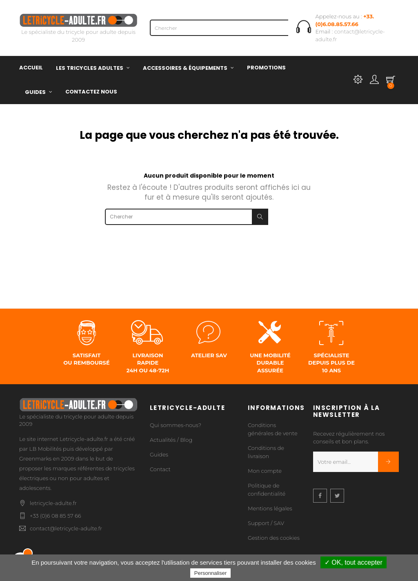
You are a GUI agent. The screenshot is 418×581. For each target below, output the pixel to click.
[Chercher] (231, 28)
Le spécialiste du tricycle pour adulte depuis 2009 (78, 29)
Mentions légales (270, 508)
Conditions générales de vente (273, 429)
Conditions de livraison (266, 452)
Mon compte (265, 470)
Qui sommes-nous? (175, 425)
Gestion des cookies (274, 537)
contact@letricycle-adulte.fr (66, 528)
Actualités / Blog (171, 439)
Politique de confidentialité (266, 489)
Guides (159, 454)
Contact (160, 469)
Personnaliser (210, 573)
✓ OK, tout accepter (353, 562)
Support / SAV (266, 523)
